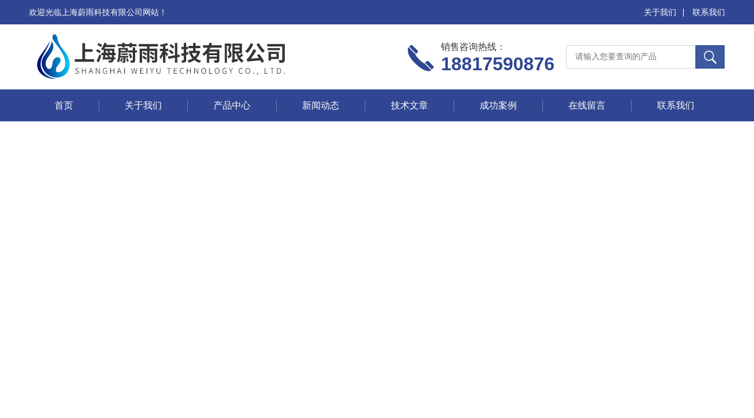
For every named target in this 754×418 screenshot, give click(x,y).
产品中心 (232, 105)
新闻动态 (320, 105)
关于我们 (660, 12)
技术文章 (409, 105)
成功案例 (498, 105)
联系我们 (709, 12)
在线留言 (587, 105)
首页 (64, 105)
